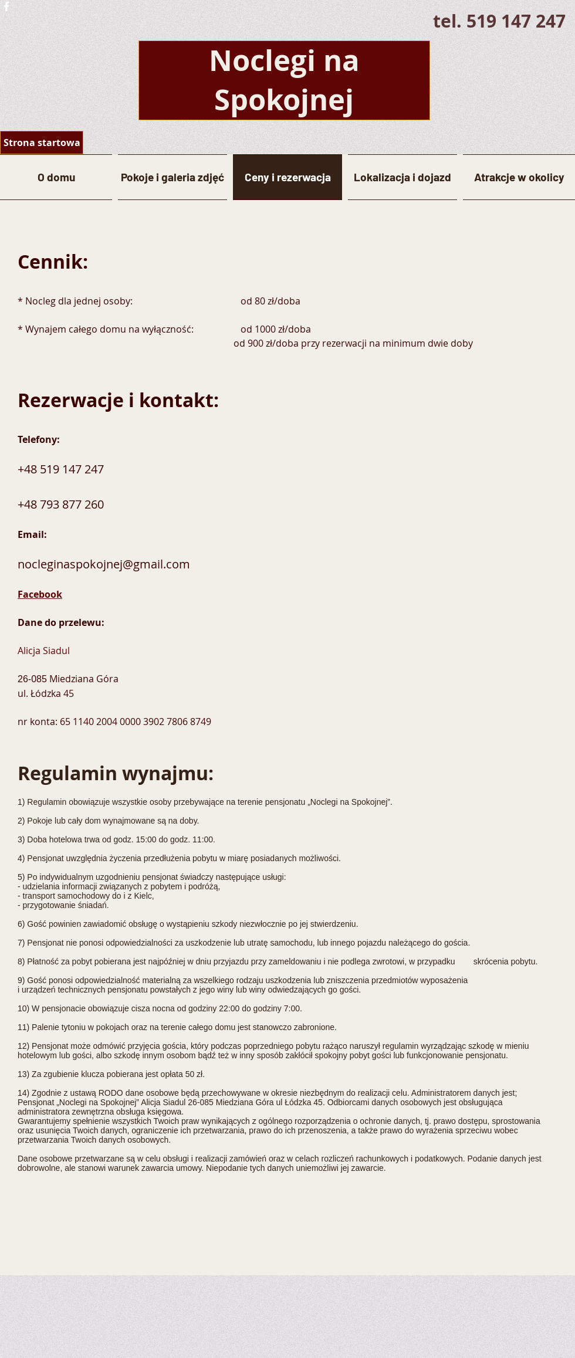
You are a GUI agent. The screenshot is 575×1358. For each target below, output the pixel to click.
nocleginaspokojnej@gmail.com (104, 564)
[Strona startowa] (41, 142)
